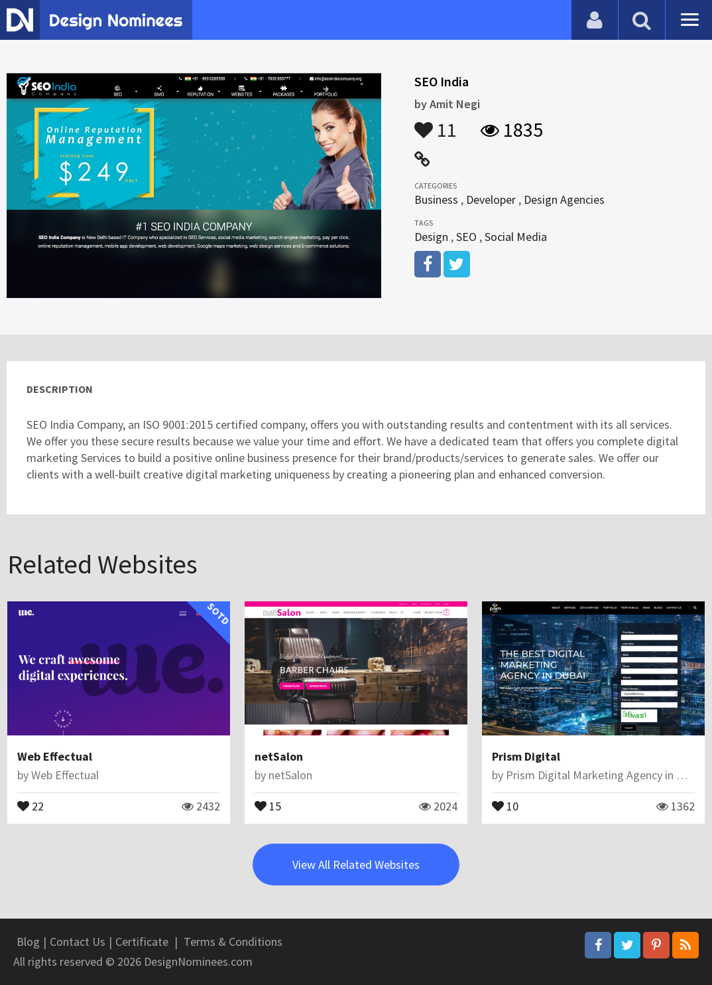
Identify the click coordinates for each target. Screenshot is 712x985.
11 (435, 123)
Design (431, 236)
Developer (491, 199)
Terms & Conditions (233, 941)
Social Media (516, 236)
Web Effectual (54, 756)
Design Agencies (564, 199)
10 (505, 805)
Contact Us (77, 941)
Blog (28, 941)
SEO (466, 236)
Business (436, 199)
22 (30, 805)
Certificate (141, 941)
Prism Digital (526, 756)
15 (268, 805)
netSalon (279, 756)
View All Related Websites (356, 864)
